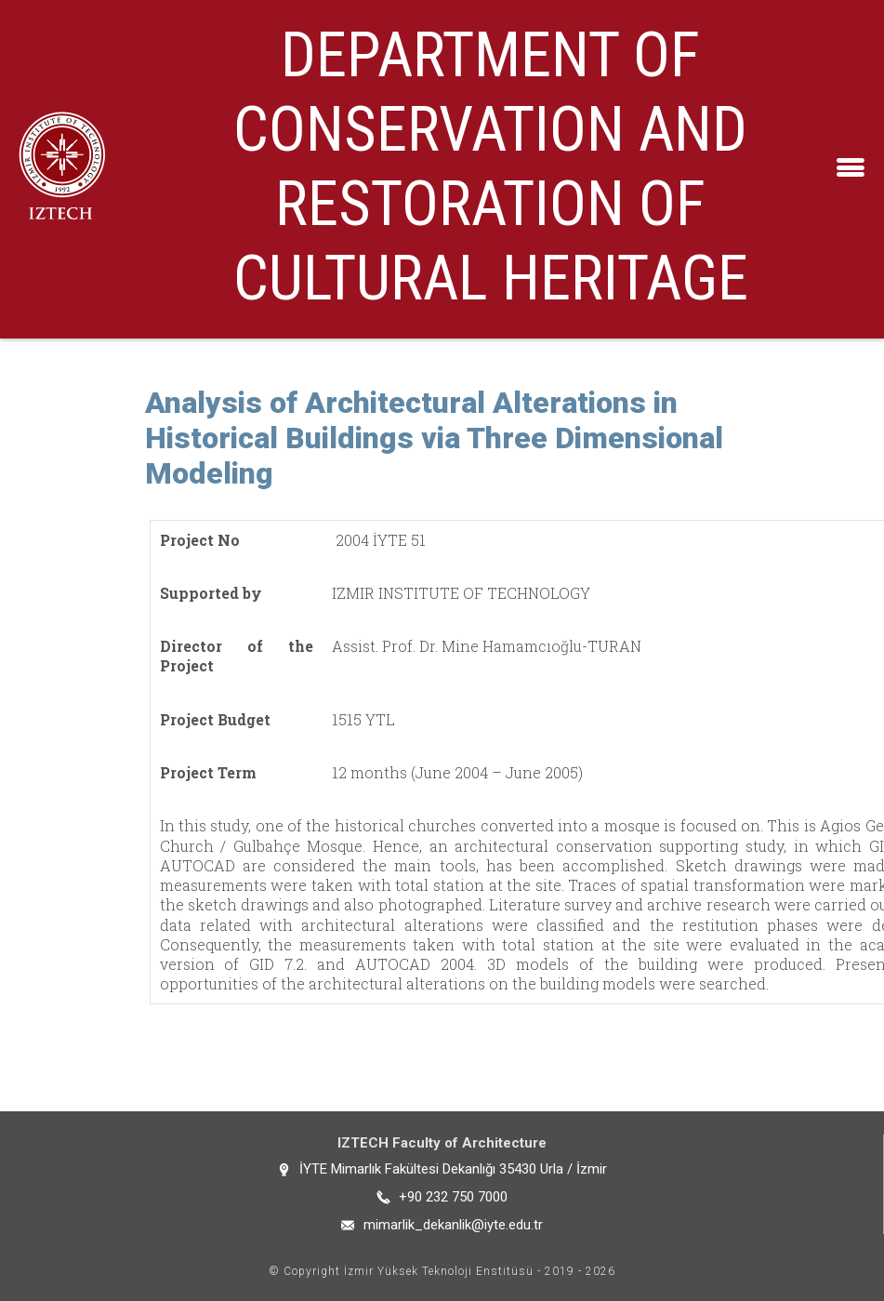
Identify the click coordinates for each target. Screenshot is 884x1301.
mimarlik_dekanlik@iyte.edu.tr (453, 1224)
